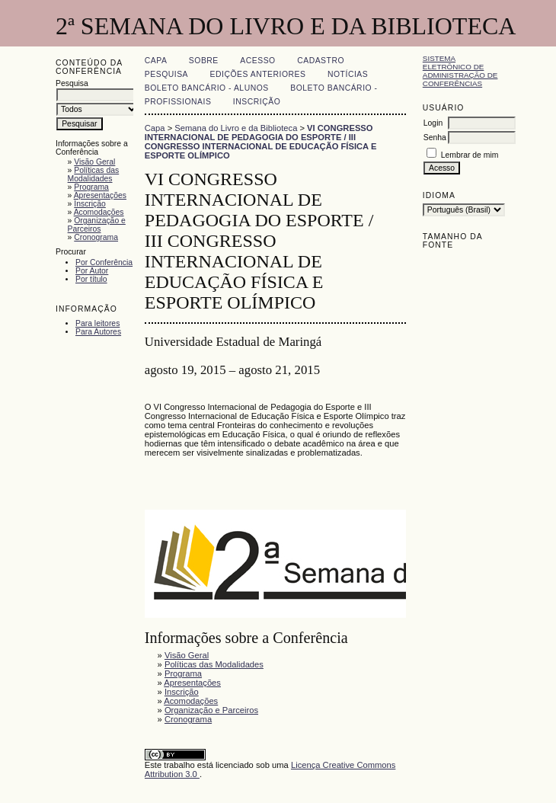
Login (433, 123)
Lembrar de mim (470, 155)
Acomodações (99, 212)
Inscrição (90, 204)
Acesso (257, 60)
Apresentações (100, 195)
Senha (434, 137)
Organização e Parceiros (97, 224)
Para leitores (97, 323)
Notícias (348, 74)
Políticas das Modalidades (94, 174)
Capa (156, 60)
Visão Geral (94, 162)
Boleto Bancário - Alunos (207, 88)
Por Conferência (104, 262)
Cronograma (96, 237)
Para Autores (98, 332)
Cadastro (320, 60)
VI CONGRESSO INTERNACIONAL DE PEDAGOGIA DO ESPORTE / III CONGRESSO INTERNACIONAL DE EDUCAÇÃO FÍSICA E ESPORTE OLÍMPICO (261, 141)
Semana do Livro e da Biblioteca (235, 128)
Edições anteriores (258, 74)
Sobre (204, 60)
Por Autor (91, 271)
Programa (91, 187)
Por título (91, 279)
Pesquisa (166, 74)
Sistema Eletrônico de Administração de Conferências (460, 71)
